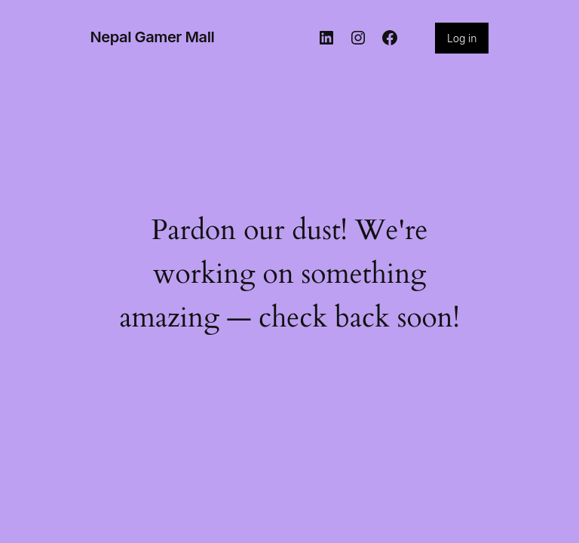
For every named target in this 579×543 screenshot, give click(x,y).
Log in (461, 38)
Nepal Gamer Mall (152, 37)
